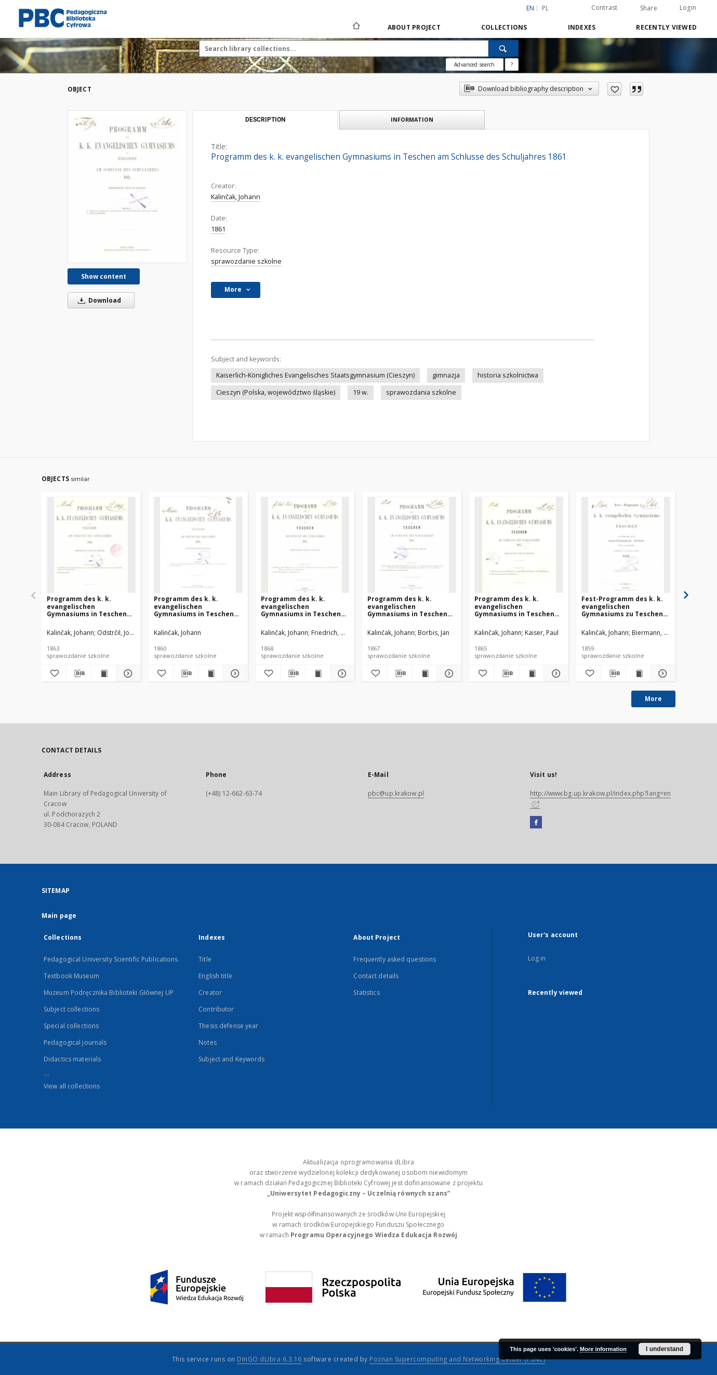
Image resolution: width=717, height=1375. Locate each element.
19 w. (360, 392)
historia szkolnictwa (507, 375)
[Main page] (355, 27)
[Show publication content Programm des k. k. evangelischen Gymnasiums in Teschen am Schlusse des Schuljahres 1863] (103, 673)
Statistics (366, 992)
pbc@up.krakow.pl (396, 793)
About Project (414, 27)
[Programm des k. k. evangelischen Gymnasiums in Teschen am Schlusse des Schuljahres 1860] (198, 545)
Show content (103, 276)
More (653, 698)
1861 (218, 229)
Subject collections (71, 1009)
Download (97, 300)
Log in (537, 958)
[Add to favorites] (614, 89)
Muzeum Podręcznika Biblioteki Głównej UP (109, 992)
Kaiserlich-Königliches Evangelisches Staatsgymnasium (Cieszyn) (315, 375)
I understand (664, 1349)
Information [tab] (412, 119)
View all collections (72, 1086)
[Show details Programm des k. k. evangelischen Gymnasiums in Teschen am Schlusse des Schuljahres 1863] (127, 673)
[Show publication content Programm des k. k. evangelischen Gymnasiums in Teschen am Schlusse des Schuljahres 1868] (318, 673)
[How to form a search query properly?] (512, 64)
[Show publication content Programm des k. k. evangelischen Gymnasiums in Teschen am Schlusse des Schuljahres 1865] (531, 673)
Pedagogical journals (75, 1042)
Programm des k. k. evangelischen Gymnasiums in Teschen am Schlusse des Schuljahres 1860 (194, 606)
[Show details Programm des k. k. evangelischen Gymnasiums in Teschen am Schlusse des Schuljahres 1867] (447, 673)
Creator (210, 992)
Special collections (71, 1025)
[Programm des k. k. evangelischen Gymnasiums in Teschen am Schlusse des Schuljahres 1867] (412, 545)
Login (688, 7)
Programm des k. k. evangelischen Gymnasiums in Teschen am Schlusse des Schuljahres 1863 (87, 606)
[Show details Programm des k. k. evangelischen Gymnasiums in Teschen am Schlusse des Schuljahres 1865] (554, 673)
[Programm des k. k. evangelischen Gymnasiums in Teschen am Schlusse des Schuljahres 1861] (127, 186)
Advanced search (474, 64)
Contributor (216, 1009)
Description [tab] (265, 119)
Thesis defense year (228, 1025)
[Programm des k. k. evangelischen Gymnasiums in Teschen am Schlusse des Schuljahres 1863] (91, 545)
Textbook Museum (71, 975)
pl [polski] (545, 8)
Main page (59, 915)
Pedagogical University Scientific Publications (111, 959)
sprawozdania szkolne (421, 392)
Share (648, 8)
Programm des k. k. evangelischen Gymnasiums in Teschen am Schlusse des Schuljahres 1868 (301, 606)
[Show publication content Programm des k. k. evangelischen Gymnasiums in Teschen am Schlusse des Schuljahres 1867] (424, 673)
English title (215, 975)
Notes (207, 1042)
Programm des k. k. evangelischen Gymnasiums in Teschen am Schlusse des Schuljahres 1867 (407, 606)
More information (603, 1349)
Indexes (582, 27)
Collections (504, 27)
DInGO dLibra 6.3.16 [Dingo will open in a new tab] (269, 1359)
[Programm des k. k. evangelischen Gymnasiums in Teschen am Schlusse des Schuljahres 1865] (519, 545)
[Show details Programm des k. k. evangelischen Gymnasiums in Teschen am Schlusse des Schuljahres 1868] (341, 673)
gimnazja (446, 375)
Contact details (376, 975)
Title (204, 959)
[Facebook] (536, 822)
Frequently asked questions (394, 959)
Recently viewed (666, 27)
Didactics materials (72, 1059)
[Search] (503, 48)
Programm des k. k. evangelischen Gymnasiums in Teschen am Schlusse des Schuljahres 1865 (514, 606)
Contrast (604, 7)
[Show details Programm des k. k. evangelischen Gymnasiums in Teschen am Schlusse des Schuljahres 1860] (234, 673)
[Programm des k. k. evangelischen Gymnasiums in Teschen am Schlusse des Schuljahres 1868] (305, 545)
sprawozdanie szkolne (246, 261)
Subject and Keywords (231, 1059)
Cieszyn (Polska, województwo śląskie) (275, 392)
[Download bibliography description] (79, 673)
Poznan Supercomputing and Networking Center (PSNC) (457, 1359)
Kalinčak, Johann (235, 196)
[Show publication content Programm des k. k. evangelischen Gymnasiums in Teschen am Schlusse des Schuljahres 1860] (210, 673)
